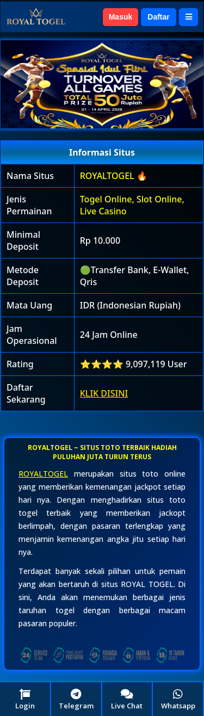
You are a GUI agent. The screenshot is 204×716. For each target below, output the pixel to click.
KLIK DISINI (104, 393)
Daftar (158, 17)
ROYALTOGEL (43, 473)
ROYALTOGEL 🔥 (113, 176)
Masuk (121, 17)
